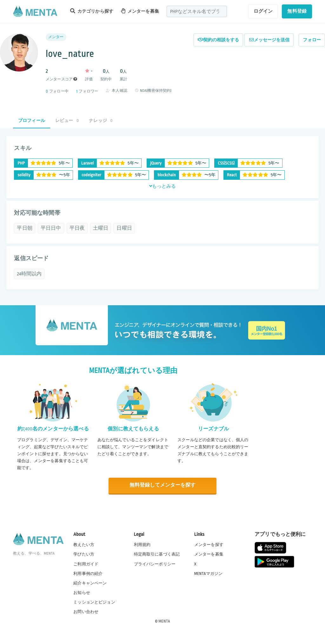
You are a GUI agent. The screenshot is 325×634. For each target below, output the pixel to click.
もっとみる (162, 186)
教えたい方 (83, 544)
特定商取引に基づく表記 (157, 554)
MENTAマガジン (208, 573)
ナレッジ (100, 120)
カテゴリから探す (91, 11)
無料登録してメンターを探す (162, 485)
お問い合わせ (85, 611)
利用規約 (142, 544)
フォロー (312, 39)
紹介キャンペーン (90, 583)
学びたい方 (83, 554)
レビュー (67, 120)
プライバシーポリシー (155, 563)
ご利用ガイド (85, 563)
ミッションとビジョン (94, 602)
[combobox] (197, 11)
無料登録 (297, 11)
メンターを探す (208, 544)
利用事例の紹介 (88, 573)
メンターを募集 (140, 11)
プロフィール (31, 120)
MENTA (164, 621)
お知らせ (81, 592)
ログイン (263, 11)
